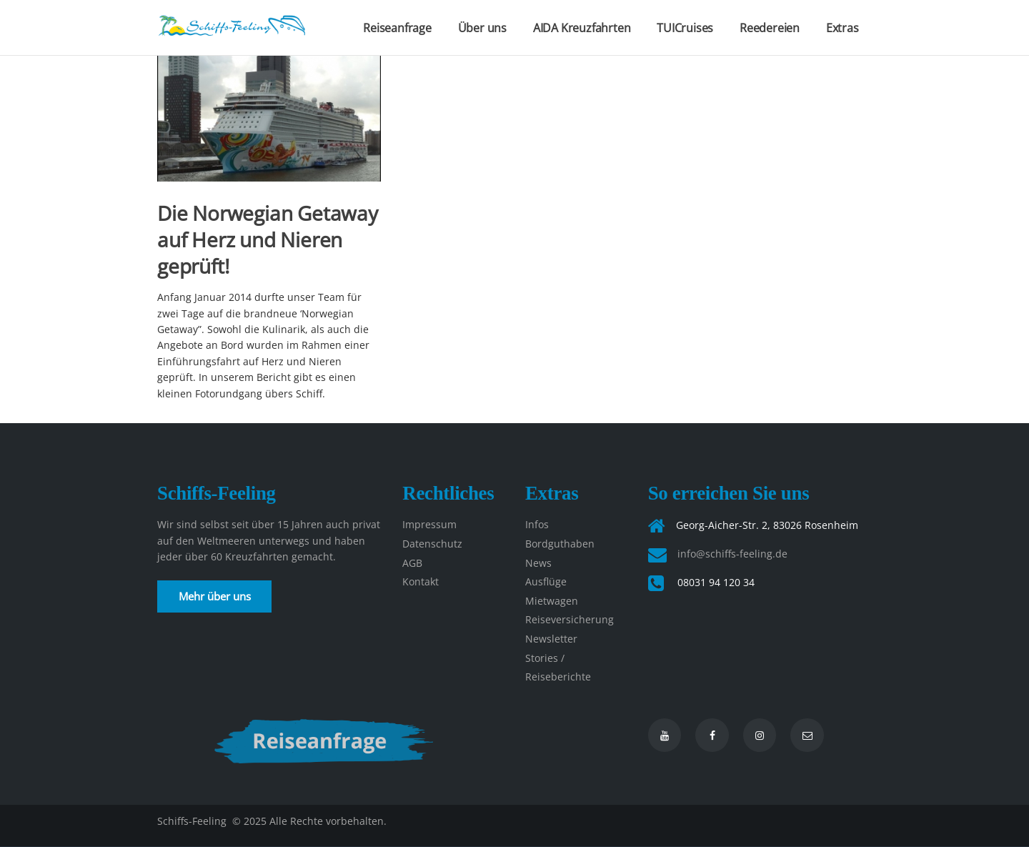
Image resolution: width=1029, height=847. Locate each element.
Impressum (429, 524)
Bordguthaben (560, 543)
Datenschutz (432, 543)
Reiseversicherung (569, 619)
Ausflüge (546, 581)
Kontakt (420, 581)
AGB (412, 563)
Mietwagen (551, 601)
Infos (537, 524)
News (538, 563)
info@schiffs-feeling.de (732, 553)
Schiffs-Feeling (193, 821)
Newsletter (551, 638)
